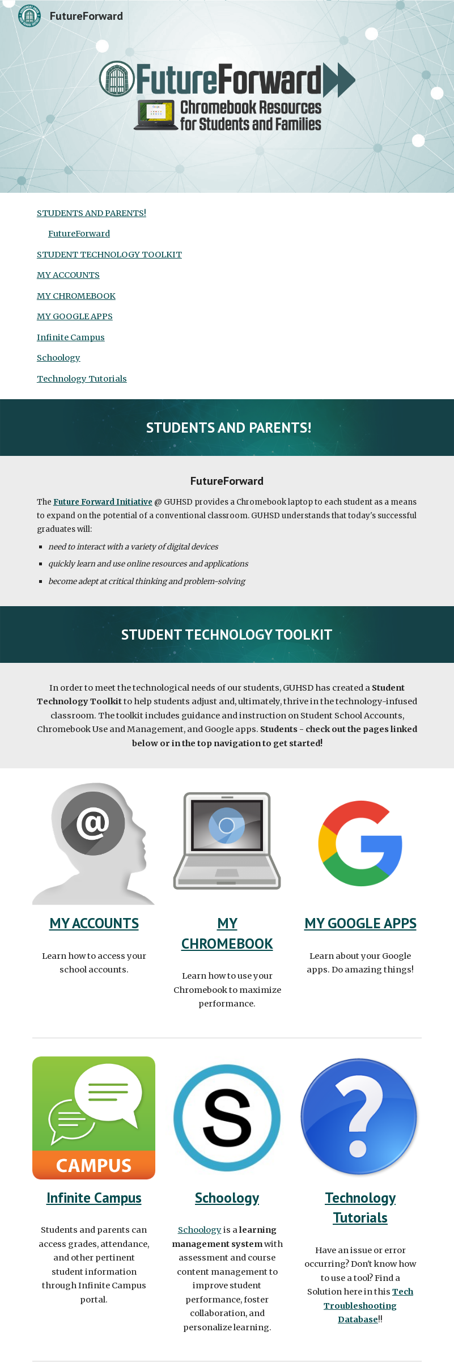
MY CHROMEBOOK (76, 296)
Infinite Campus (71, 337)
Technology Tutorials (82, 379)
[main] (227, 427)
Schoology (58, 358)
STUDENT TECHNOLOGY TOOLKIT (109, 254)
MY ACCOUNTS (68, 275)
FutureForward (79, 234)
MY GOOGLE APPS (75, 316)
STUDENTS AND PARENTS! (91, 213)
